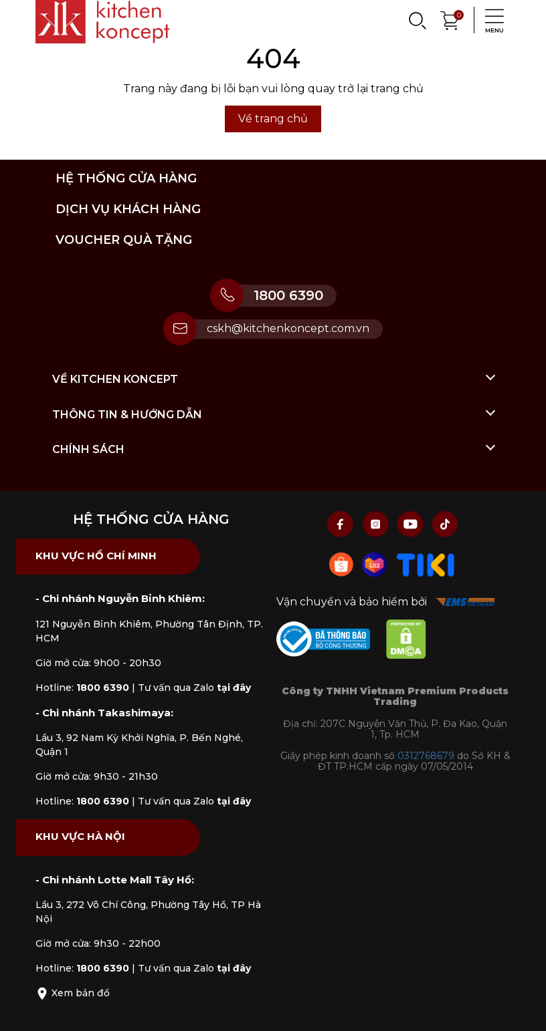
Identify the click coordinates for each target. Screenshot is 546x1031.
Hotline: (82, 688)
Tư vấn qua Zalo (194, 688)
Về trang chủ (273, 118)
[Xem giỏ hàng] (450, 19)
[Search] (416, 20)
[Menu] (490, 20)
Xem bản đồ (72, 993)
